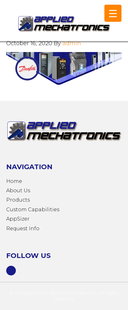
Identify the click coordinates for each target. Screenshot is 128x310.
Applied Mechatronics (62, 23)
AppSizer (18, 219)
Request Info (22, 228)
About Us (18, 190)
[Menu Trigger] (112, 13)
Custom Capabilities (32, 209)
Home (14, 181)
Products (18, 200)
